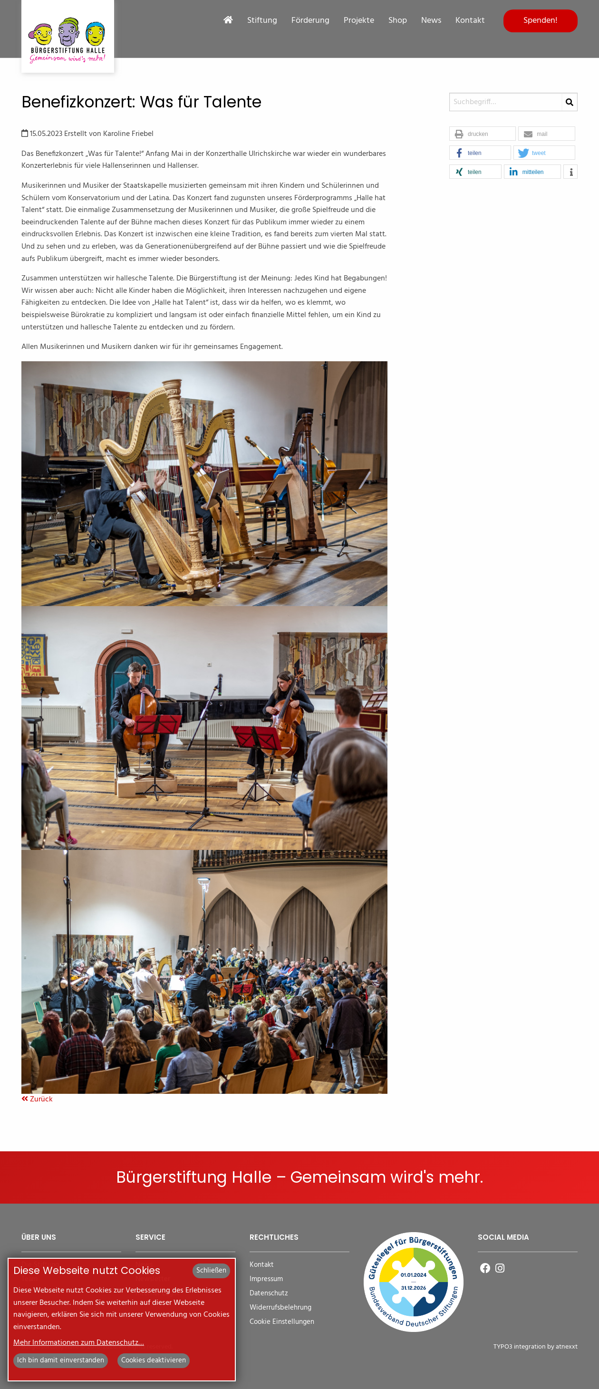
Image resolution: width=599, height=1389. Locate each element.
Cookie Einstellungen (282, 1322)
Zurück (37, 1099)
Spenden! (540, 21)
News (431, 21)
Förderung (310, 21)
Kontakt (470, 21)
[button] (482, 134)
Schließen (211, 1270)
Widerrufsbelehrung (280, 1308)
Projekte (359, 21)
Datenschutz (269, 1293)
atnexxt (567, 1346)
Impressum (266, 1279)
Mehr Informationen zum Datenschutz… (78, 1343)
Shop (397, 21)
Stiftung (262, 21)
